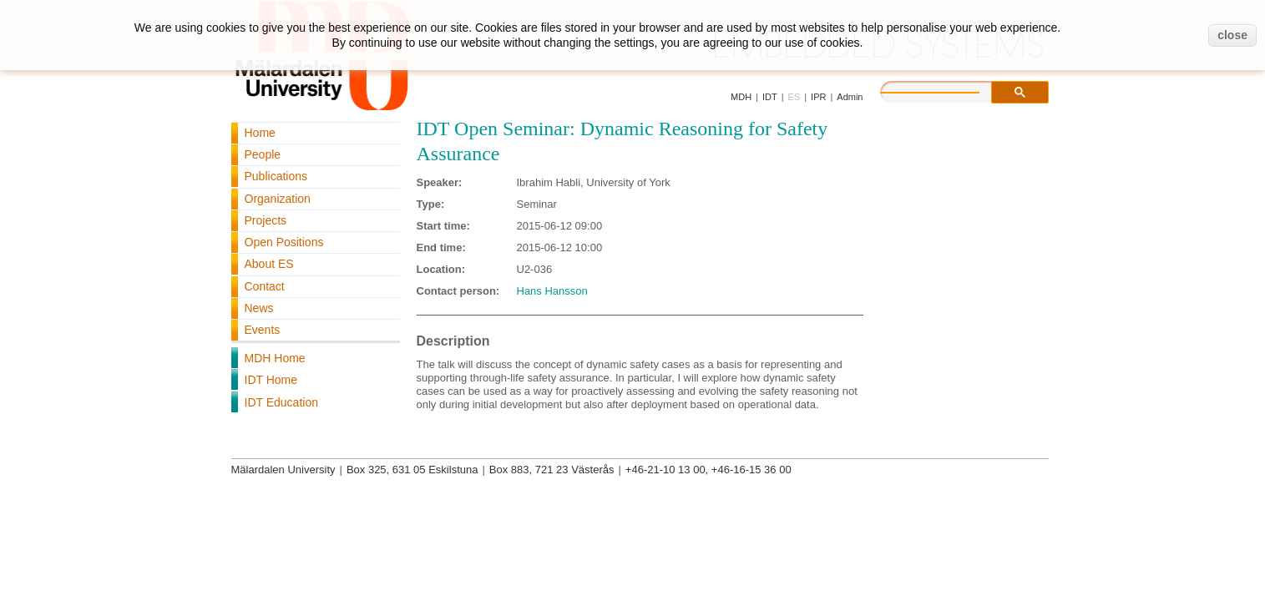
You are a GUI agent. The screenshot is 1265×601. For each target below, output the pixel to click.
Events (263, 329)
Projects (266, 220)
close (1232, 35)
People (263, 154)
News (259, 308)
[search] (947, 90)
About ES (269, 263)
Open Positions (284, 242)
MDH (741, 97)
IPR (818, 97)
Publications (276, 176)
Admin (850, 97)
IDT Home (271, 379)
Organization (278, 198)
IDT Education (281, 402)
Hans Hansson (552, 291)
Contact (265, 286)
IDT (769, 97)
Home (260, 132)
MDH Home (275, 358)
